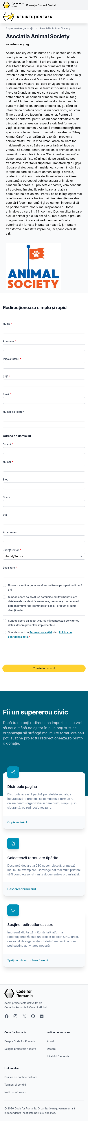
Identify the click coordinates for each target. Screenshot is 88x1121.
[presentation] (31, 652)
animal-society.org (17, 44)
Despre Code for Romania (20, 1041)
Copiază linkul (17, 822)
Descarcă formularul (21, 889)
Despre (51, 1048)
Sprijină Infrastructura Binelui (27, 960)
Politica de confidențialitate (20, 1077)
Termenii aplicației (41, 632)
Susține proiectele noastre (20, 1048)
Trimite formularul (44, 668)
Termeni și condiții (15, 1084)
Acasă (50, 1041)
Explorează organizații (19, 28)
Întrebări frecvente (58, 1056)
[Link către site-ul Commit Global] (14, 5)
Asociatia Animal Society (55, 28)
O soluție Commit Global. (41, 5)
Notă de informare (15, 1092)
